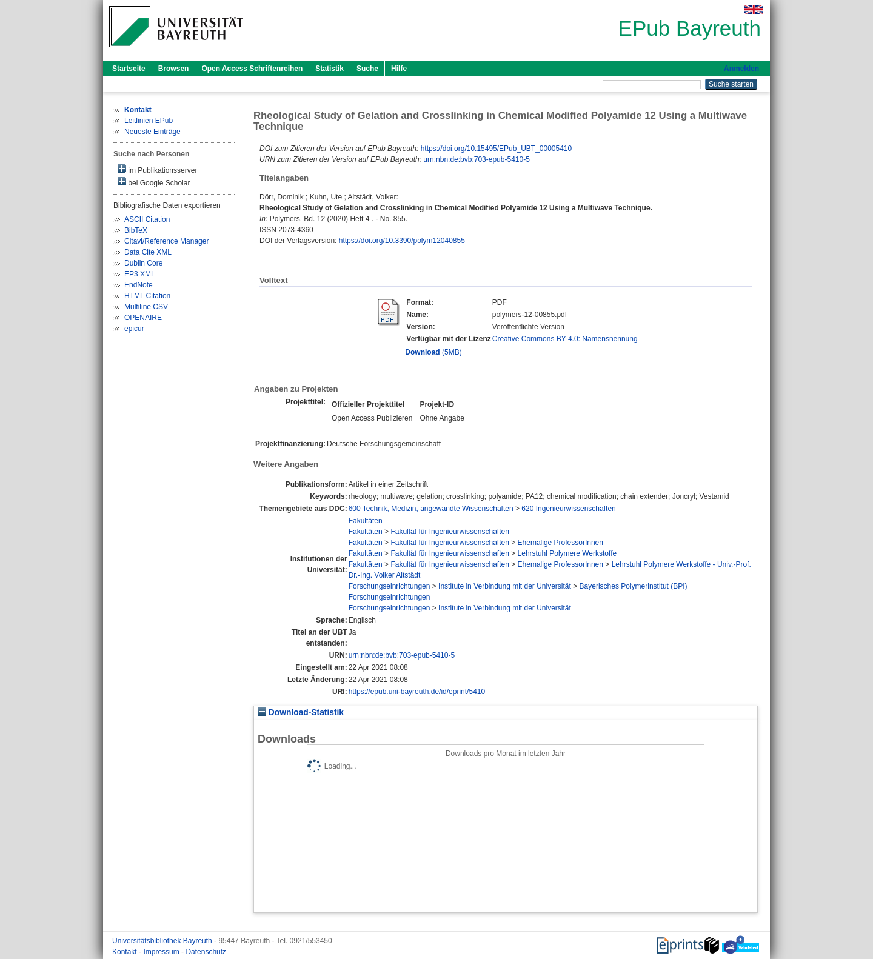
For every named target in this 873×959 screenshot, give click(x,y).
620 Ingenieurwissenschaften (568, 508)
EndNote (138, 285)
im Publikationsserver (157, 169)
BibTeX (135, 230)
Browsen (173, 68)
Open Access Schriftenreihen (252, 68)
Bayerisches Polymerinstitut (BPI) (633, 586)
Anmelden (741, 68)
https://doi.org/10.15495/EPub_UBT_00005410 (496, 148)
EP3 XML (139, 274)
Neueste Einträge (152, 131)
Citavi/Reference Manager (166, 241)
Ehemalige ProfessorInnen (560, 542)
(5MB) (433, 352)
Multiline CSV (146, 306)
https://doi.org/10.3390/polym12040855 (402, 240)
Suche (367, 68)
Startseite (129, 68)
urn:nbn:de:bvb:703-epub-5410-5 (476, 159)
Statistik (329, 68)
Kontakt (125, 951)
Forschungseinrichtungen (389, 586)
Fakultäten (366, 520)
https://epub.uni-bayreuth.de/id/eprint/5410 (417, 691)
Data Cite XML (148, 252)
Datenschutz (206, 951)
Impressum (162, 951)
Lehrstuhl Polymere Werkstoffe (567, 553)
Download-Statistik (301, 712)
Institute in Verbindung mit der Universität (504, 586)
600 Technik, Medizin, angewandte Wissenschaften (431, 508)
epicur (134, 328)
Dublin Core (143, 263)
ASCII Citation (147, 219)
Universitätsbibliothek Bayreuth (163, 941)
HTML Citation (147, 296)
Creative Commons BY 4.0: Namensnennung (565, 339)
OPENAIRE (143, 317)
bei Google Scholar (154, 182)
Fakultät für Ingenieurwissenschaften (449, 531)
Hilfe (399, 68)
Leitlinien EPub (148, 120)
